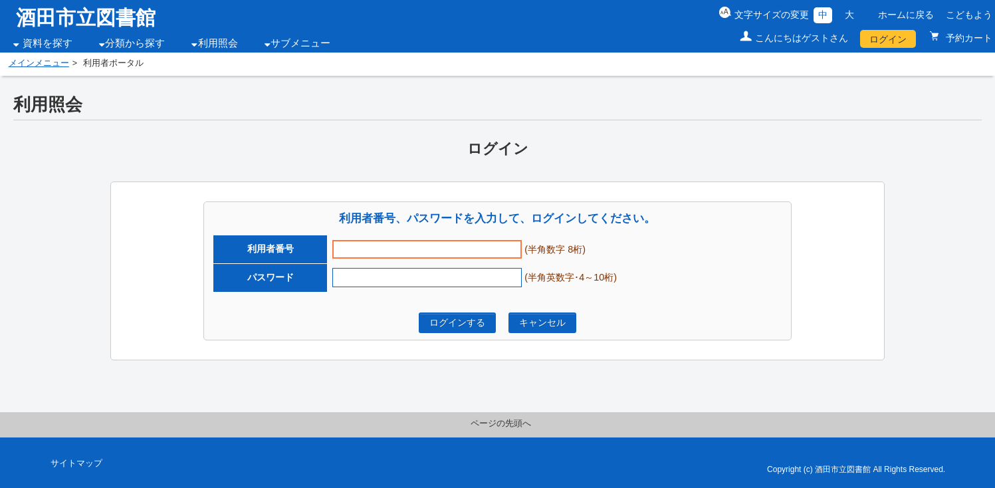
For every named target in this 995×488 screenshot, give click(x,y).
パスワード (270, 277)
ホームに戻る (906, 14)
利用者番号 (270, 248)
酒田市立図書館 (86, 18)
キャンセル (542, 322)
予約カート (967, 38)
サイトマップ (76, 463)
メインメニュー (39, 63)
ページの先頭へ (501, 423)
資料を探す (47, 43)
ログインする (457, 322)
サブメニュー (300, 43)
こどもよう (969, 14)
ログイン (888, 39)
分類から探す (135, 43)
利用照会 (218, 43)
